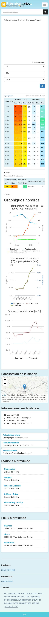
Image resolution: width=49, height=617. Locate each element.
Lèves (24, 535)
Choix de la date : (39, 62)
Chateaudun (24, 470)
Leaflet (4, 395)
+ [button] (5, 380)
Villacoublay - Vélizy (24, 504)
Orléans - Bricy (24, 495)
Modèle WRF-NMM (8, 570)
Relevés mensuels (24, 444)
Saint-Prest (24, 544)
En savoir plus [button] (11, 606)
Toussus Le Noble (24, 487)
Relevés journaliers (24, 436)
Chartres (24, 527)
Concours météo (7, 581)
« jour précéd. (8, 96)
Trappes (24, 479)
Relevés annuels (24, 451)
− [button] (5, 384)
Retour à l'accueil (16, 4)
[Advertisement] (24, 42)
